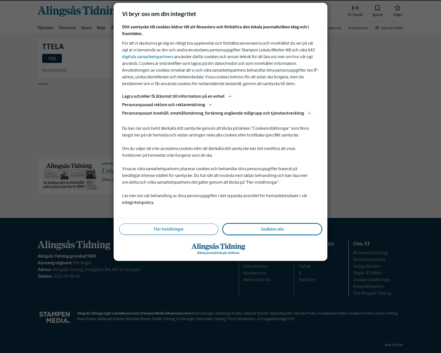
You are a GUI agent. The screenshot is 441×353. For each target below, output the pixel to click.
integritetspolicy (138, 202)
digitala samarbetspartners (147, 56)
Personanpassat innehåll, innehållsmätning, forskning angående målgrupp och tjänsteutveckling (217, 113)
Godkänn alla (272, 229)
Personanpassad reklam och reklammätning (167, 104)
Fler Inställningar (169, 229)
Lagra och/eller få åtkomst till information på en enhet (177, 96)
